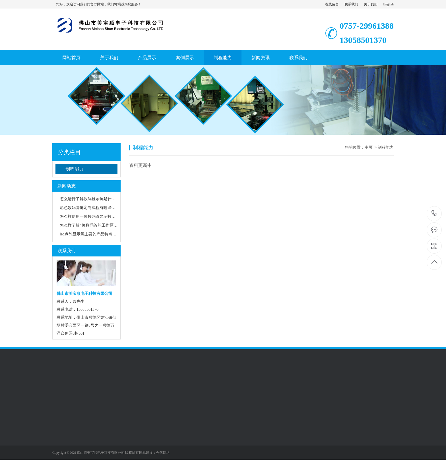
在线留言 (332, 4)
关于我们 (370, 4)
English (388, 4)
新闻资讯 (260, 57)
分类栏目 (69, 152)
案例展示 (185, 57)
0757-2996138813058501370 (434, 213)
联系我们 (351, 4)
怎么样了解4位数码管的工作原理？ (90, 225)
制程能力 (223, 57)
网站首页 (71, 57)
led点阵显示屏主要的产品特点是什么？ (94, 234)
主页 (369, 147)
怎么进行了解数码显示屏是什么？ (89, 199)
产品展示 (147, 57)
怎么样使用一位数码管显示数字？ (89, 216)
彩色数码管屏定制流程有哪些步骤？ (91, 208)
